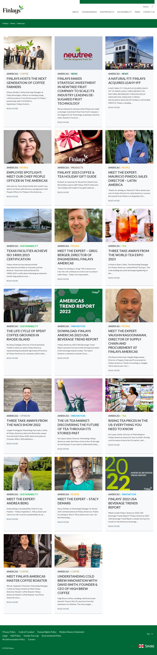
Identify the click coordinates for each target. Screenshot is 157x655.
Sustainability (124, 12)
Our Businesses (89, 12)
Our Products (107, 12)
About (75, 12)
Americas (12, 74)
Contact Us (149, 12)
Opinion (25, 416)
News (137, 12)
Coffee (24, 74)
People (24, 168)
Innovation (78, 326)
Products (77, 168)
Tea (124, 246)
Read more (12, 108)
